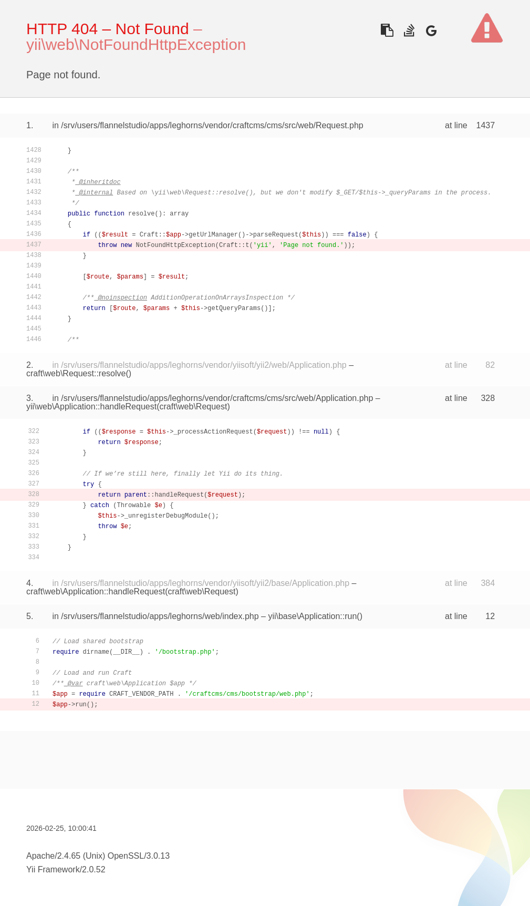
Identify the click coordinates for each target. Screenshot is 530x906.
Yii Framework (53, 869)
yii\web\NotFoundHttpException (136, 44)
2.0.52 (93, 869)
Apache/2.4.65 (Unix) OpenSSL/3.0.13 (98, 855)
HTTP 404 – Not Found (107, 28)
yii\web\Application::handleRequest (91, 406)
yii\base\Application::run (312, 616)
